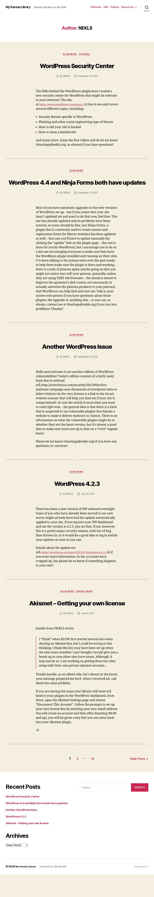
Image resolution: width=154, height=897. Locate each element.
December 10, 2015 (88, 204)
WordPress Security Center (77, 65)
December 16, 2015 (88, 76)
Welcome (95, 7)
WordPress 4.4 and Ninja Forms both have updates (77, 187)
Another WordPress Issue (77, 357)
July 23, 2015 (88, 506)
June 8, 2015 (88, 636)
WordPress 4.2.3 (77, 495)
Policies (114, 7)
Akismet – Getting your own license (77, 620)
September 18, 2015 (88, 368)
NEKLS (66, 76)
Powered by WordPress (55, 888)
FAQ (106, 7)
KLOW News (69, 54)
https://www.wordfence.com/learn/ (63, 105)
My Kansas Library (20, 7)
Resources (127, 7)
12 (89, 781)
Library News (85, 604)
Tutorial (85, 54)
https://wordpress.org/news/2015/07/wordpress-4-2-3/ (78, 565)
